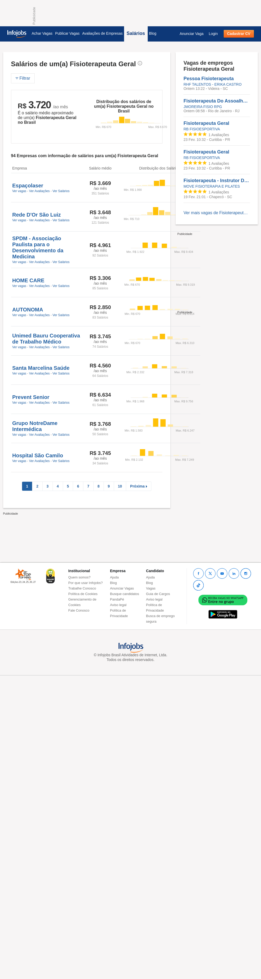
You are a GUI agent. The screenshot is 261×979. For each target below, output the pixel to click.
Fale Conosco (78, 610)
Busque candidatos (124, 594)
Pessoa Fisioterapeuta (208, 78)
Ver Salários (61, 191)
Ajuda (114, 577)
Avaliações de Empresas (102, 33)
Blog (152, 33)
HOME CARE (28, 280)
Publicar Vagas (67, 33)
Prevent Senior (30, 397)
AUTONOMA (27, 309)
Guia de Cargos (158, 594)
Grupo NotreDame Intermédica (35, 426)
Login (213, 34)
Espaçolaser (27, 185)
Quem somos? (79, 577)
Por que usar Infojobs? (85, 583)
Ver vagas (19, 191)
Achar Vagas (42, 33)
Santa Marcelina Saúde (41, 368)
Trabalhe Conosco (82, 588)
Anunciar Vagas (122, 588)
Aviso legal (118, 605)
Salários (136, 33)
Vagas (151, 588)
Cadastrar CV (238, 34)
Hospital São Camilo (37, 455)
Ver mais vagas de (216, 213)
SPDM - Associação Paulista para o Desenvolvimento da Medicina (38, 247)
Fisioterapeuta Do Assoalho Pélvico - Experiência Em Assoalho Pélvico (216, 101)
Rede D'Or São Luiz (36, 215)
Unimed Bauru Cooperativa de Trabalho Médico (46, 339)
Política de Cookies (83, 594)
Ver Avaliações (39, 191)
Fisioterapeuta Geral (206, 123)
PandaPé (117, 599)
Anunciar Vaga (191, 34)
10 (120, 486)
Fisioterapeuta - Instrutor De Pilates (216, 180)
